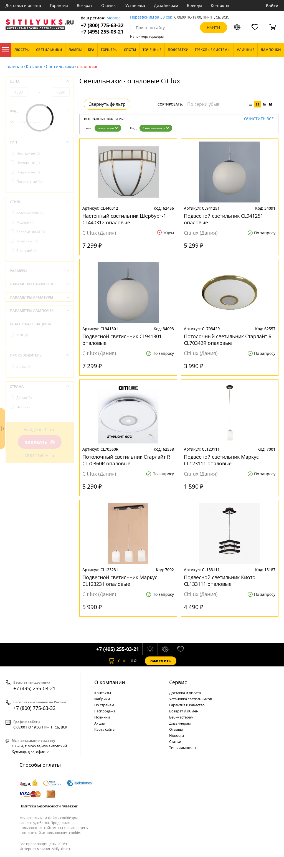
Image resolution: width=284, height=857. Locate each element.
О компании (109, 682)
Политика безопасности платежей (48, 806)
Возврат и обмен (183, 711)
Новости (176, 735)
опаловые (108, 128)
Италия (25, 407)
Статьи (175, 741)
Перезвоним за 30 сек (151, 17)
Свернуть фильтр (107, 104)
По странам (104, 704)
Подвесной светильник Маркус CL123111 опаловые (221, 460)
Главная (14, 66)
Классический (30, 213)
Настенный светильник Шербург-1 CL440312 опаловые (124, 219)
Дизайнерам (166, 5)
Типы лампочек (182, 747)
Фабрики (102, 698)
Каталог (5, 50)
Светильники (60, 66)
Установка (135, 5)
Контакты (220, 5)
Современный (30, 231)
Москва (113, 18)
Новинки (102, 717)
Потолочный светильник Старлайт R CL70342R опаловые (228, 339)
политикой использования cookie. (51, 832)
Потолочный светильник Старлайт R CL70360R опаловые (126, 460)
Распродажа (104, 711)
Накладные (28, 153)
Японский (26, 250)
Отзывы (108, 5)
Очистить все (259, 119)
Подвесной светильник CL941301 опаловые (122, 339)
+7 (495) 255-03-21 (102, 32)
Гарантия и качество (187, 704)
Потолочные (29, 181)
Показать (39, 442)
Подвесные (28, 172)
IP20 (22, 335)
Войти (272, 5)
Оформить (160, 661)
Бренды (194, 5)
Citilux (23, 366)
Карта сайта (104, 729)
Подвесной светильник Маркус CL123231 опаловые (119, 580)
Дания (24, 397)
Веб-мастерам (181, 717)
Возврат (84, 5)
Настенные (28, 162)
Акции (99, 723)
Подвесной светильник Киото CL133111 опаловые (219, 580)
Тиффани (26, 241)
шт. (117, 661)
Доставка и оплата (23, 5)
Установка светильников (190, 698)
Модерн (25, 222)
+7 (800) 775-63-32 (102, 25)
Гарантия (59, 5)
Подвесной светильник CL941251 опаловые (223, 219)
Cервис (178, 682)
